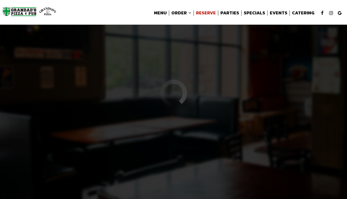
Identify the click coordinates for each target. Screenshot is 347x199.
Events (277, 13)
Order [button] (180, 13)
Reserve (205, 13)
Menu (159, 13)
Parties (228, 13)
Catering (302, 13)
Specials (253, 13)
